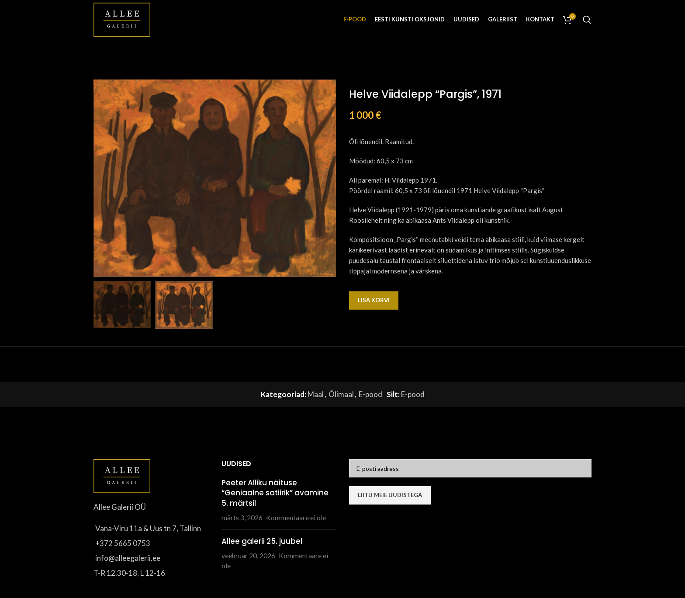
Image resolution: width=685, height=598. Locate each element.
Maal (316, 394)
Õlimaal (341, 394)
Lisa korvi (374, 300)
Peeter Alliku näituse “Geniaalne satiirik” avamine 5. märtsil (275, 493)
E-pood (370, 394)
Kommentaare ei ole (296, 518)
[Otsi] (587, 19)
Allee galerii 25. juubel (261, 541)
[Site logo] (121, 18)
